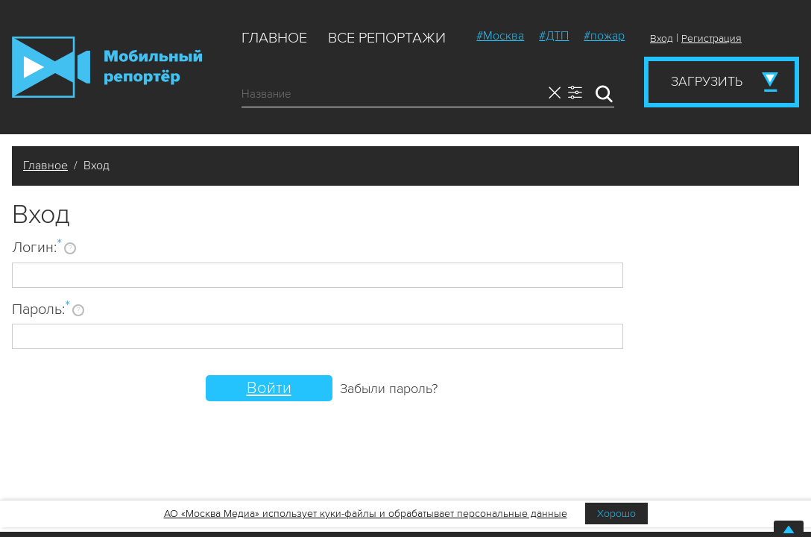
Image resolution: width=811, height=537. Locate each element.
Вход (661, 38)
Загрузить (706, 81)
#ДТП (554, 35)
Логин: (37, 247)
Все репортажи (387, 38)
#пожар (604, 35)
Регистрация (711, 38)
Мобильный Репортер (107, 67)
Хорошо (616, 513)
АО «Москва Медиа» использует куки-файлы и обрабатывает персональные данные (365, 513)
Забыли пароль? (389, 388)
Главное (274, 38)
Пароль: (41, 308)
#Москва (500, 35)
